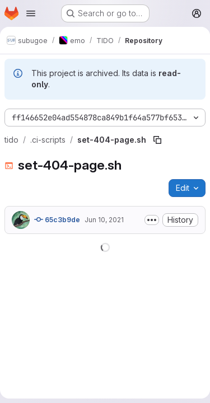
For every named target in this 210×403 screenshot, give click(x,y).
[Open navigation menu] (31, 13)
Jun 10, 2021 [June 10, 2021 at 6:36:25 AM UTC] (104, 219)
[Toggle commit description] (151, 220)
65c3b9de (57, 219)
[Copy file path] (157, 140)
